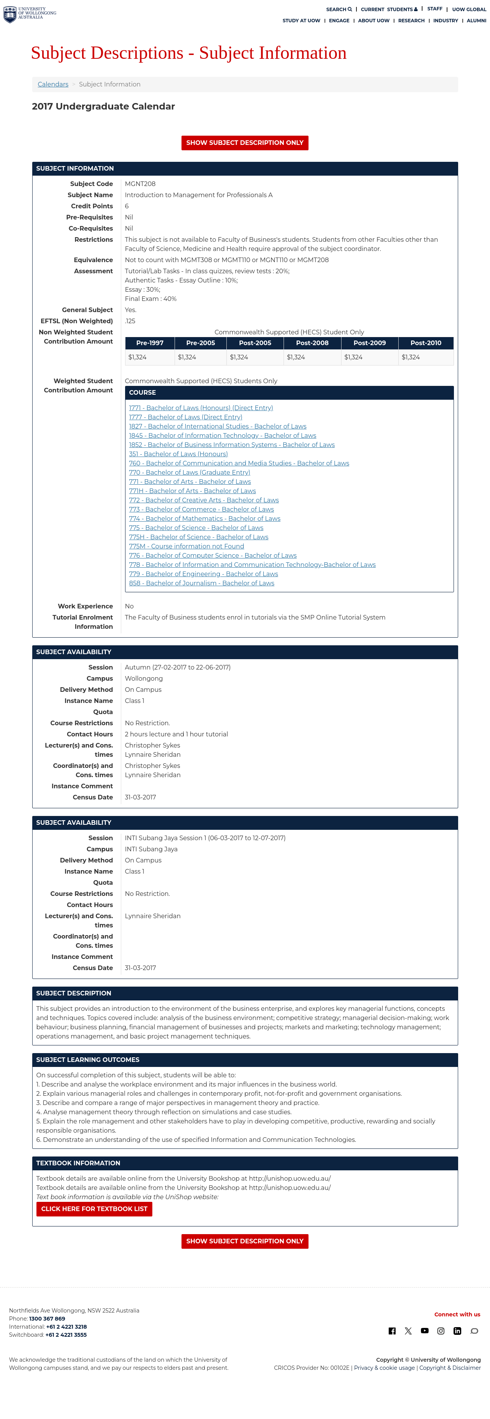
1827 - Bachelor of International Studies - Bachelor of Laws (218, 426)
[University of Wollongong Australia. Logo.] (29, 14)
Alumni (477, 20)
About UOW (373, 20)
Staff (434, 9)
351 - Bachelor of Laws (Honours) (178, 454)
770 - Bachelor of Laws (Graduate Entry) (190, 472)
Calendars (53, 84)
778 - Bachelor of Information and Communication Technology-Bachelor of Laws (252, 564)
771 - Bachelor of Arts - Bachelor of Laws (190, 481)
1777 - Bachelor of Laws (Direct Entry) (186, 417)
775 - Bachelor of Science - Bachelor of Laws (196, 528)
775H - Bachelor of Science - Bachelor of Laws (199, 537)
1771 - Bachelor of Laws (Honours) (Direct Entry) (201, 408)
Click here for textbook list (94, 1209)
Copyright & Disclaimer (450, 1367)
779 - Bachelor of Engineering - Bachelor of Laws (203, 574)
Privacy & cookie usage (384, 1367)
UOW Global (469, 9)
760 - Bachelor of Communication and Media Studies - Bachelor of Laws (239, 463)
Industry (445, 20)
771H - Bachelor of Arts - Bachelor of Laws (192, 491)
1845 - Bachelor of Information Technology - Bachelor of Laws (223, 435)
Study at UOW (301, 20)
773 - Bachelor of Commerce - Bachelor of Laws (201, 509)
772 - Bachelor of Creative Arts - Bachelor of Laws (204, 500)
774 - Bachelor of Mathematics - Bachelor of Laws (205, 518)
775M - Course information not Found (186, 546)
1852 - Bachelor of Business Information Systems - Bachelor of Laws (232, 445)
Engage (339, 20)
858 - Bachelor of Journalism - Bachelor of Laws (202, 583)
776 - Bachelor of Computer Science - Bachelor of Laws (213, 555)
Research (411, 20)
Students (389, 9)
